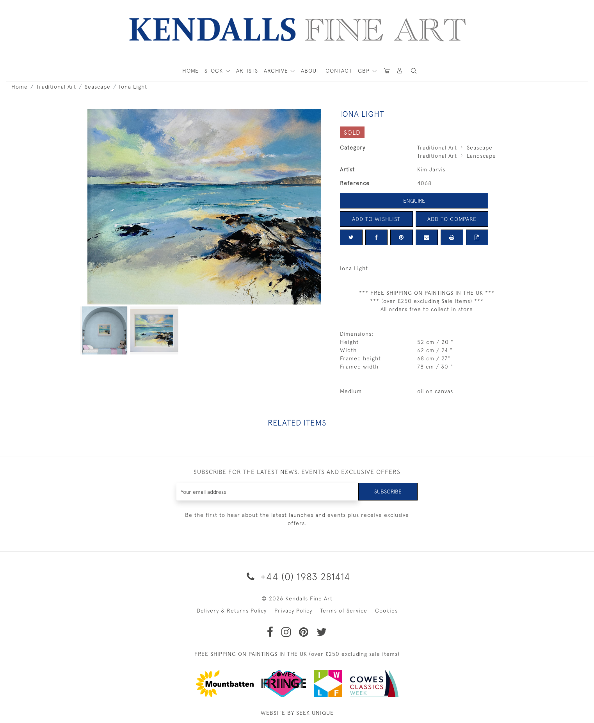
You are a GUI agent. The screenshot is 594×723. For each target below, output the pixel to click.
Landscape (481, 156)
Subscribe (388, 491)
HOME (190, 71)
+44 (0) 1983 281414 (297, 576)
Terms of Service (343, 610)
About (310, 71)
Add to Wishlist (376, 219)
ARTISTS (247, 71)
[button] (414, 71)
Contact (338, 71)
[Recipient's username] (267, 491)
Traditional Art (56, 87)
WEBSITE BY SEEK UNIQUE (297, 713)
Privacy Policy (293, 610)
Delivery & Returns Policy (232, 610)
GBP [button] (365, 71)
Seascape (97, 87)
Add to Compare (452, 219)
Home (19, 87)
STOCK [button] (215, 71)
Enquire (414, 201)
